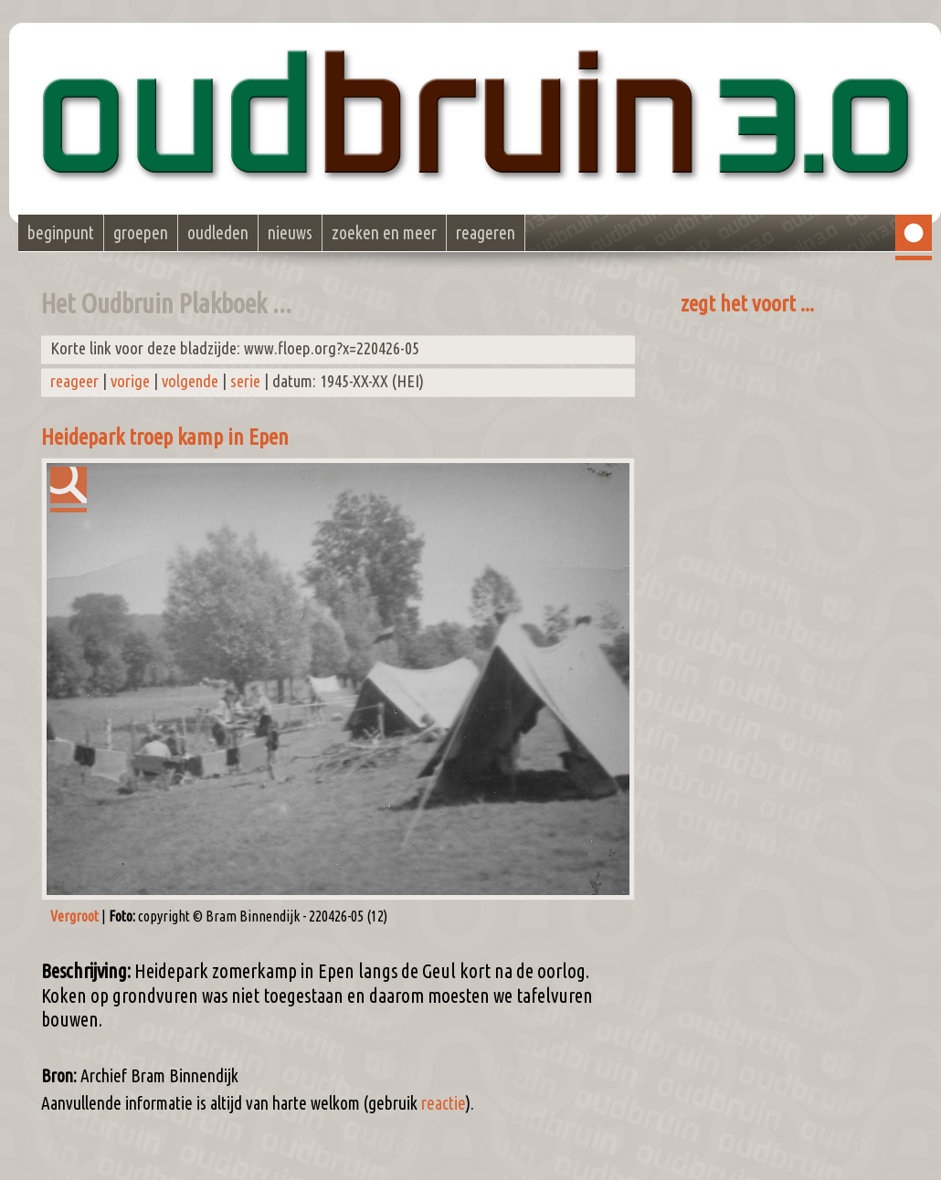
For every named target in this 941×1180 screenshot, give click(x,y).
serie (245, 381)
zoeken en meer (384, 233)
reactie (443, 1103)
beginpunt (60, 233)
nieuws (290, 233)
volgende (190, 381)
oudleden (217, 233)
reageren (485, 233)
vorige (130, 381)
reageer (74, 381)
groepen (140, 233)
